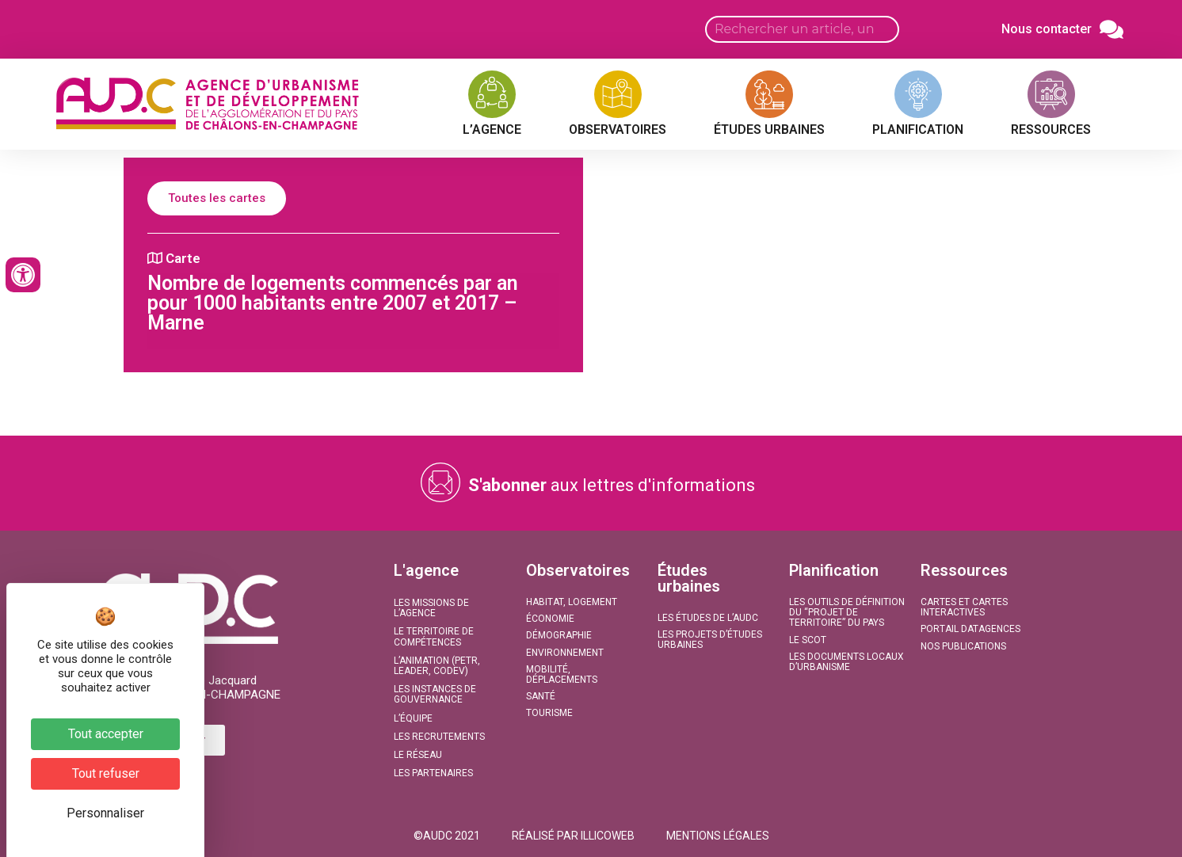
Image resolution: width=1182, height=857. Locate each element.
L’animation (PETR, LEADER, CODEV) (437, 665)
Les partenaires (433, 773)
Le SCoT (807, 640)
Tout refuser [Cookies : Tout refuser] (105, 773)
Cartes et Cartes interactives (964, 607)
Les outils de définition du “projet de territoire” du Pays (847, 612)
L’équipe (413, 718)
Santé (540, 696)
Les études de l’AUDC (708, 617)
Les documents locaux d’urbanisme (846, 661)
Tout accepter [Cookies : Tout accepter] (105, 733)
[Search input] (802, 29)
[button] (447, 835)
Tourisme (549, 712)
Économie (550, 618)
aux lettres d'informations (611, 485)
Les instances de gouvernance (435, 694)
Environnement (565, 652)
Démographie (559, 635)
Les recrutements (439, 736)
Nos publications (963, 646)
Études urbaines (689, 578)
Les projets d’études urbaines (710, 639)
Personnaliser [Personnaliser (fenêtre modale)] (105, 813)
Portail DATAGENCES (970, 628)
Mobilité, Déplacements (561, 674)
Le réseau (418, 754)
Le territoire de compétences (434, 636)
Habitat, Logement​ (571, 602)
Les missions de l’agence (431, 608)
